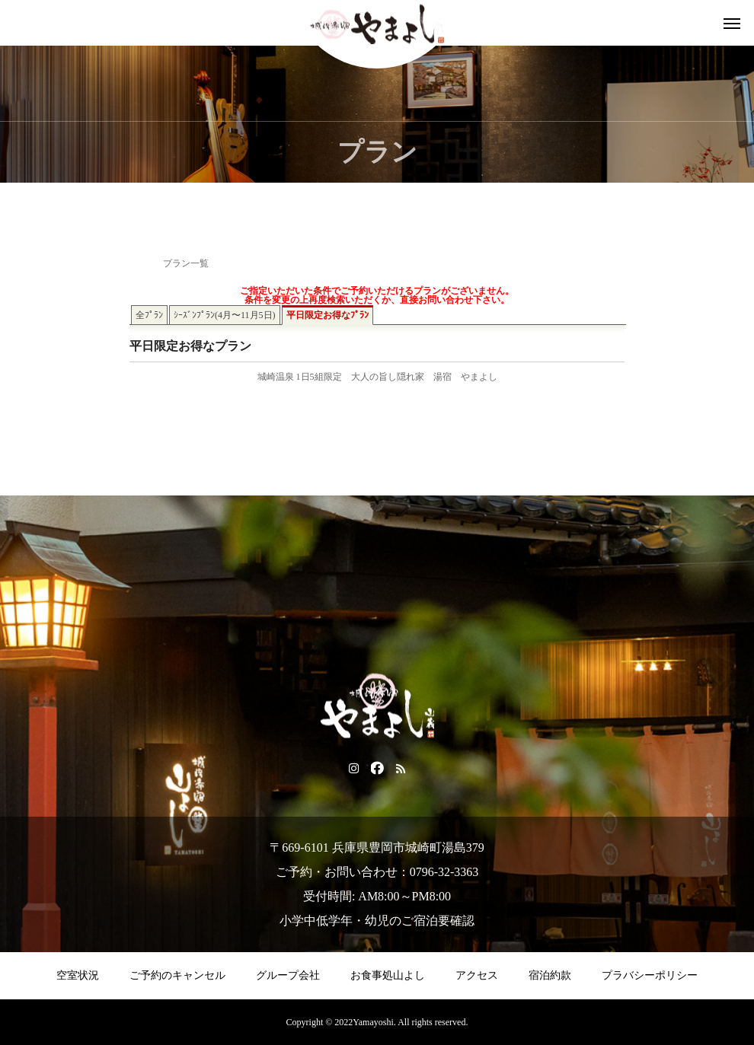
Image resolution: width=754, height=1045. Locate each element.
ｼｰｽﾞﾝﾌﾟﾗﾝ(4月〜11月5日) (225, 315)
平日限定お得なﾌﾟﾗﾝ (327, 315)
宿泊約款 (550, 975)
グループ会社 (288, 975)
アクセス (476, 975)
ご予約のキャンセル (177, 975)
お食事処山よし (387, 975)
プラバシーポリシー (650, 975)
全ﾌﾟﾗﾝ (149, 315)
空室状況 (77, 975)
